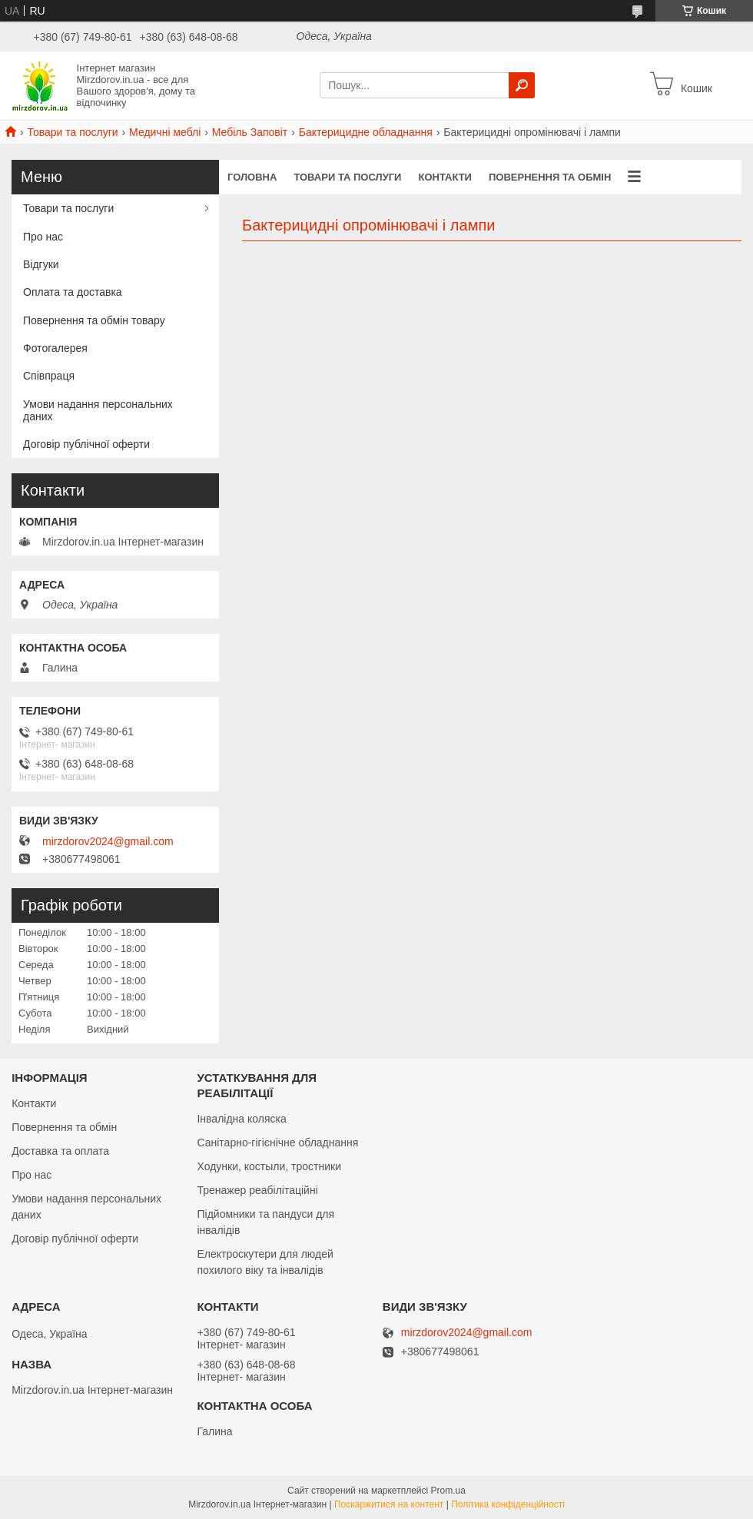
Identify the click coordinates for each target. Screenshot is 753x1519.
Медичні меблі (165, 132)
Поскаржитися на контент (388, 1504)
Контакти (445, 177)
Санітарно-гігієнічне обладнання (277, 1142)
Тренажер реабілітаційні (257, 1190)
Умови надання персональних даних (98, 410)
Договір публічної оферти (86, 444)
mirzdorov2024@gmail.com (108, 841)
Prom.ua (448, 1490)
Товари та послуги (72, 132)
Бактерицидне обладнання (366, 132)
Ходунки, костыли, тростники (269, 1166)
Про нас (43, 237)
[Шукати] (522, 85)
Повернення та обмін (550, 177)
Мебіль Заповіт (250, 132)
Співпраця (49, 376)
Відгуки (41, 264)
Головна (252, 177)
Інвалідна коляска (241, 1119)
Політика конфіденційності (508, 1504)
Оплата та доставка (72, 292)
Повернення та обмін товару (94, 320)
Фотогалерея (55, 348)
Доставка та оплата (60, 1151)
